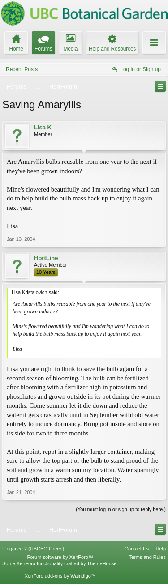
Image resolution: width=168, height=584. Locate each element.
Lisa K (43, 127)
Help (160, 548)
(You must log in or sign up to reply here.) (121, 509)
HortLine (46, 258)
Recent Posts (22, 69)
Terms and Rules (147, 557)
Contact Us (137, 548)
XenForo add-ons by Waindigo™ (60, 576)
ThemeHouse (101, 563)
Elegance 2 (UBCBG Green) (33, 548)
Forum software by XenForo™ (60, 557)
